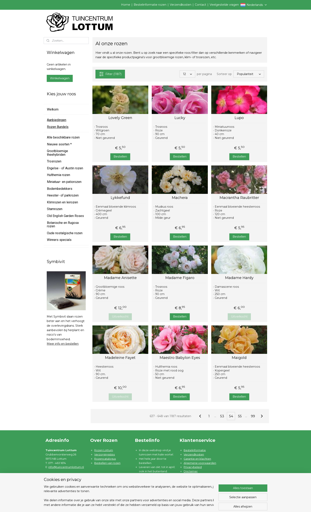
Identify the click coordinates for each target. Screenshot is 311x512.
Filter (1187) (110, 74)
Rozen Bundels (57, 127)
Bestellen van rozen (107, 463)
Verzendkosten (180, 4)
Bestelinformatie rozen (150, 4)
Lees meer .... (147, 488)
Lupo (239, 118)
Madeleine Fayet (120, 358)
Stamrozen (54, 209)
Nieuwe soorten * (59, 144)
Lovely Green (120, 118)
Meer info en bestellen (63, 344)
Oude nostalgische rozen (64, 233)
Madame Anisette (120, 278)
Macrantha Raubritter (239, 198)
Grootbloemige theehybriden (57, 153)
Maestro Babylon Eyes (180, 358)
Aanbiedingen (56, 120)
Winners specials (59, 240)
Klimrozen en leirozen (62, 202)
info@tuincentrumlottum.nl (66, 467)
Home (125, 4)
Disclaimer (191, 471)
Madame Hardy (239, 278)
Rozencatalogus (105, 458)
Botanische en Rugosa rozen (63, 224)
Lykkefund (120, 198)
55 (240, 416)
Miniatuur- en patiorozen (64, 182)
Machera (180, 198)
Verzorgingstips (104, 454)
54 (231, 416)
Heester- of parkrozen (63, 195)
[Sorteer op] (249, 74)
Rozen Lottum (103, 450)
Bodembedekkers (59, 189)
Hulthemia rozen (58, 175)
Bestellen (120, 156)
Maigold (239, 358)
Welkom (53, 109)
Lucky (179, 118)
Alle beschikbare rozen (63, 137)
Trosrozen (54, 161)
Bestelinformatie (195, 450)
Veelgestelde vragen (224, 4)
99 (253, 416)
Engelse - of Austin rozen (65, 168)
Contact (200, 4)
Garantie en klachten (197, 458)
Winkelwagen (59, 78)
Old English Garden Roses (65, 216)
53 (222, 416)
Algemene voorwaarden (200, 463)
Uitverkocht (120, 316)
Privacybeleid (193, 467)
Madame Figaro (179, 278)
